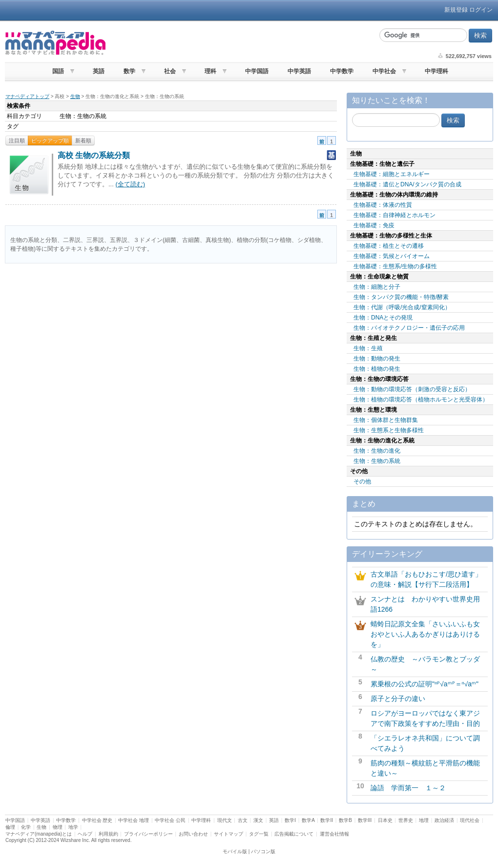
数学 (129, 71)
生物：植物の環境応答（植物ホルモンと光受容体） (420, 399)
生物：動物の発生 (376, 358)
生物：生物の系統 (376, 461)
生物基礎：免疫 (373, 225)
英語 (98, 71)
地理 (424, 820)
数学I (290, 820)
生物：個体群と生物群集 (385, 420)
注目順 (17, 140)
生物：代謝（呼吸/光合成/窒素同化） (402, 307)
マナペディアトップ (27, 96)
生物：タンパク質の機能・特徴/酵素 (401, 297)
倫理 (10, 827)
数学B (345, 820)
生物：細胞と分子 (376, 286)
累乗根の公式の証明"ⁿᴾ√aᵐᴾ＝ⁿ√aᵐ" (424, 684)
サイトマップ (228, 834)
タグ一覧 (259, 834)
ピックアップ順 (50, 140)
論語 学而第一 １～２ (408, 788)
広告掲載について (293, 834)
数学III (365, 820)
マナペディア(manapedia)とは (38, 834)
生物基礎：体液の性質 (382, 204)
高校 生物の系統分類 (94, 155)
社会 (170, 71)
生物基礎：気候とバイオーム (391, 256)
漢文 (258, 820)
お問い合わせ (193, 834)
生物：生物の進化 (376, 450)
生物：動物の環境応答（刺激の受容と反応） (412, 389)
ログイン (481, 9)
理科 (210, 71)
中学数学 (341, 71)
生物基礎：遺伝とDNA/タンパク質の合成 (407, 184)
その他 (362, 481)
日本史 (385, 820)
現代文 (224, 820)
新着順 (83, 140)
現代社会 (469, 820)
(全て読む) (130, 184)
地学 (73, 827)
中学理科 (436, 71)
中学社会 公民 (170, 820)
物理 (57, 827)
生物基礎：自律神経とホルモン (394, 215)
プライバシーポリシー (148, 834)
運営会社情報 (334, 834)
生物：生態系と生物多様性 (388, 430)
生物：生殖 (368, 348)
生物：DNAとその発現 (383, 317)
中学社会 (384, 71)
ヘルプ (85, 834)
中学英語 (299, 71)
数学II (326, 820)
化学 (26, 827)
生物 (75, 96)
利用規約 (108, 834)
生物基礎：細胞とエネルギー (391, 174)
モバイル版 (235, 851)
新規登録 (456, 9)
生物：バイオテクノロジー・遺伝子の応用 (409, 327)
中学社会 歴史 (97, 820)
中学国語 (257, 71)
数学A (308, 820)
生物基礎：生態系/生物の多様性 (395, 266)
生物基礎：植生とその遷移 (388, 245)
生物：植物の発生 (376, 368)
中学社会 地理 (133, 820)
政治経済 (444, 820)
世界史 (405, 820)
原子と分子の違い (398, 698)
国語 (58, 71)
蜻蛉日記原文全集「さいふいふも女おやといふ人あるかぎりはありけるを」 (425, 634)
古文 (243, 820)
